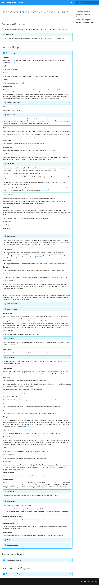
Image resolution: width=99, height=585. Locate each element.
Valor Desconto (12, 309)
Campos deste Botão (13, 102)
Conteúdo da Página (83, 11)
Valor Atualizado (12, 304)
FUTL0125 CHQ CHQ (29, 426)
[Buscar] (87, 2)
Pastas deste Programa (83, 20)
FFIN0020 (14, 62)
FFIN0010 (53, 159)
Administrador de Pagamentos (57, 277)
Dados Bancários (12, 540)
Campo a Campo (81, 17)
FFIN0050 (51, 244)
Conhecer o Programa (83, 14)
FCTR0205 (39, 257)
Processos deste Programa (84, 22)
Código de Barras (12, 545)
